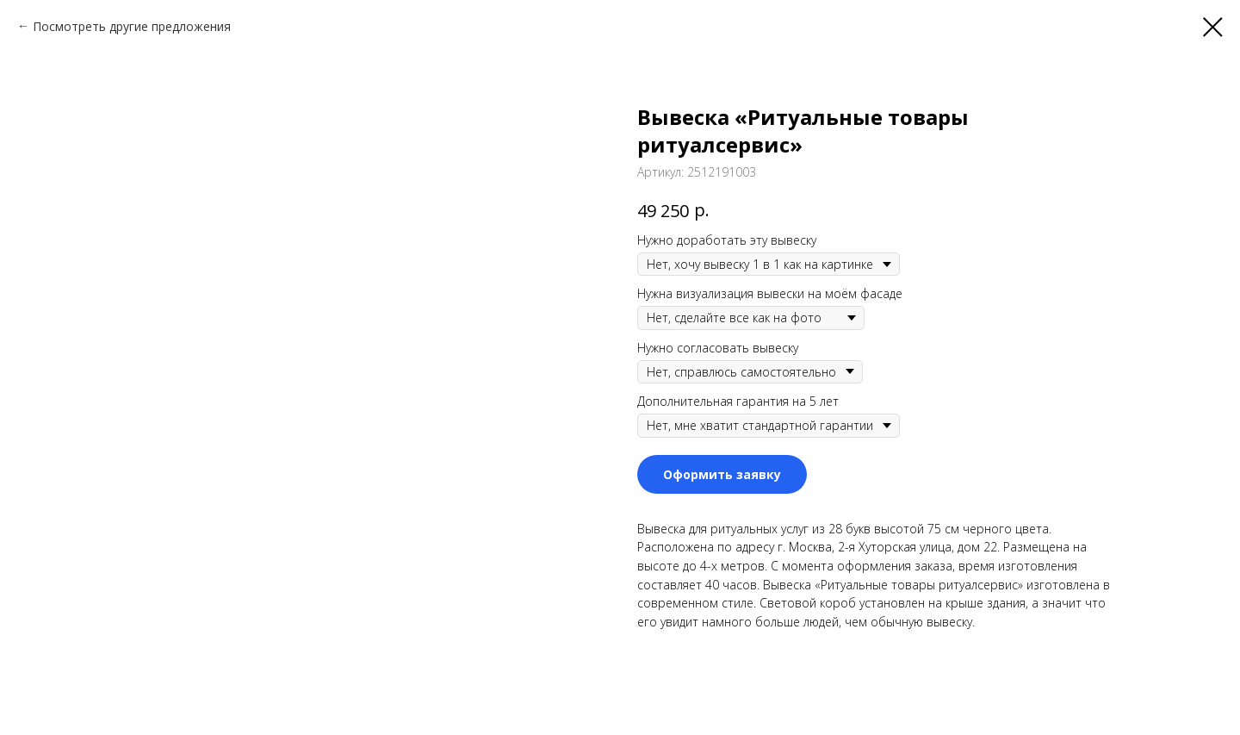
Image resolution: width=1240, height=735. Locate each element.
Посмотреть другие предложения (132, 26)
